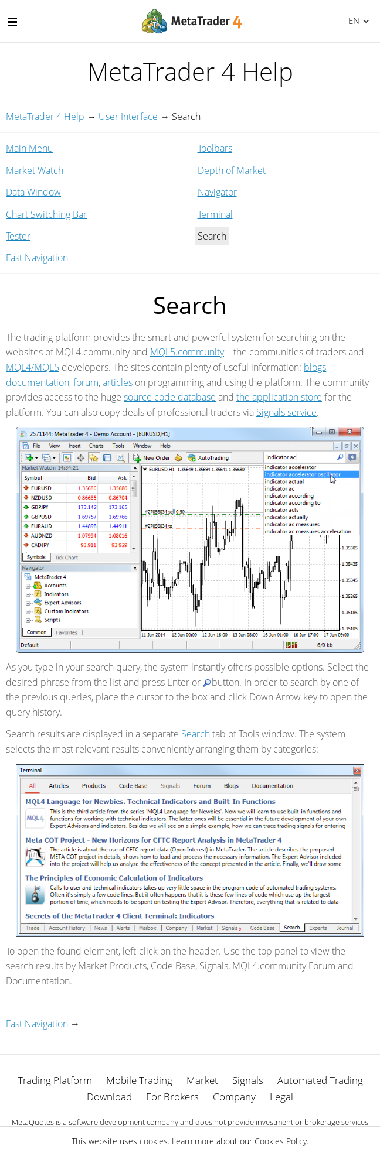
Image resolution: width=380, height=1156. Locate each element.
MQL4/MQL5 (32, 367)
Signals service (286, 412)
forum (86, 382)
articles (118, 382)
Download (109, 1096)
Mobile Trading (139, 1080)
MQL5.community (187, 352)
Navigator (217, 192)
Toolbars (215, 148)
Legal (281, 1096)
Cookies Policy (281, 1141)
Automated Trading (320, 1080)
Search (195, 733)
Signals (247, 1080)
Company (234, 1096)
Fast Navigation (37, 257)
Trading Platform (55, 1080)
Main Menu (29, 148)
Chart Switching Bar (46, 214)
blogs (315, 367)
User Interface (128, 116)
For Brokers (172, 1096)
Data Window (33, 192)
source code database (170, 397)
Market (202, 1080)
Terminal (215, 214)
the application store (279, 397)
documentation (37, 382)
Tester (18, 236)
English (352, 20)
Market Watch (34, 170)
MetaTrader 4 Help (45, 116)
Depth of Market (232, 170)
